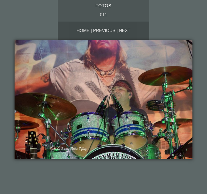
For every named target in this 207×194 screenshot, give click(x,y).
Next (124, 30)
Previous (104, 30)
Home (83, 30)
